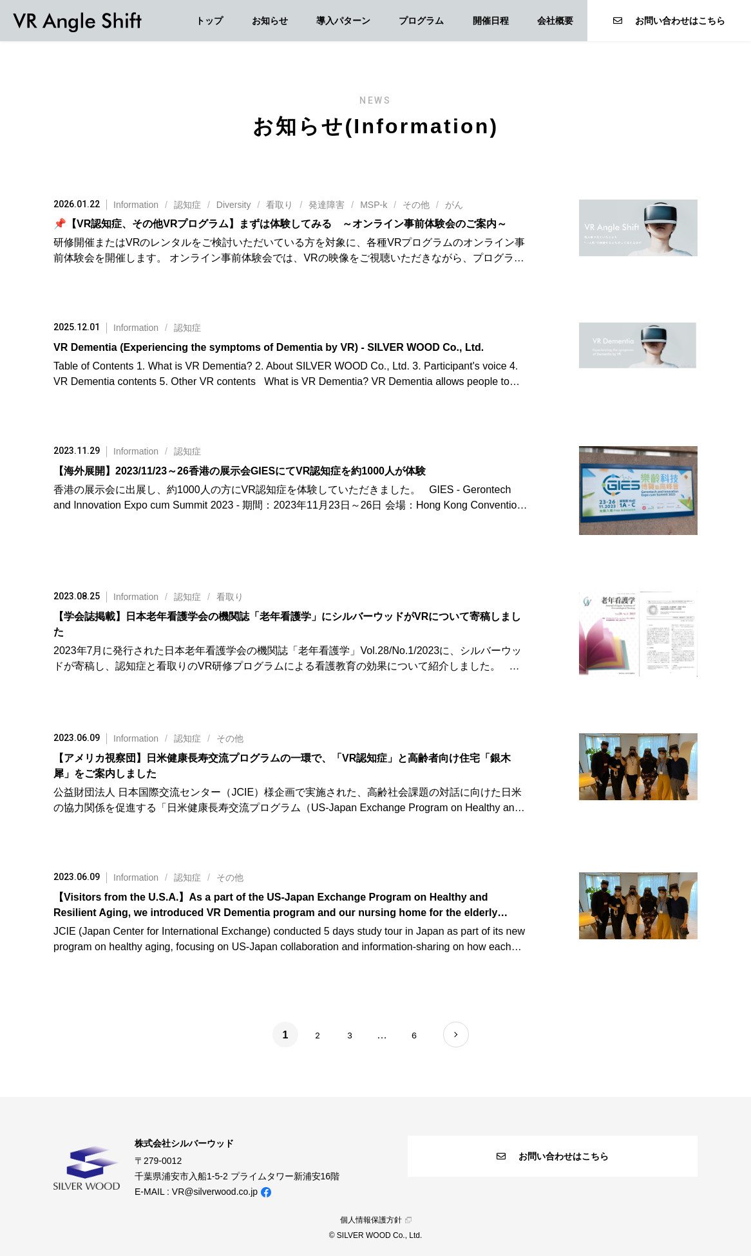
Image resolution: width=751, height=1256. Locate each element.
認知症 (187, 205)
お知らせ (270, 20)
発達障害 (327, 205)
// (178, 597)
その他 (416, 205)
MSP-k (373, 205)
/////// (288, 205)
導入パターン (343, 20)
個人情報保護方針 (376, 1219)
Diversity (233, 205)
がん (454, 205)
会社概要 (555, 20)
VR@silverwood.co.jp (215, 1191)
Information (135, 205)
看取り (279, 205)
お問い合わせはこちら (669, 20)
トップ (209, 20)
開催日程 (491, 20)
